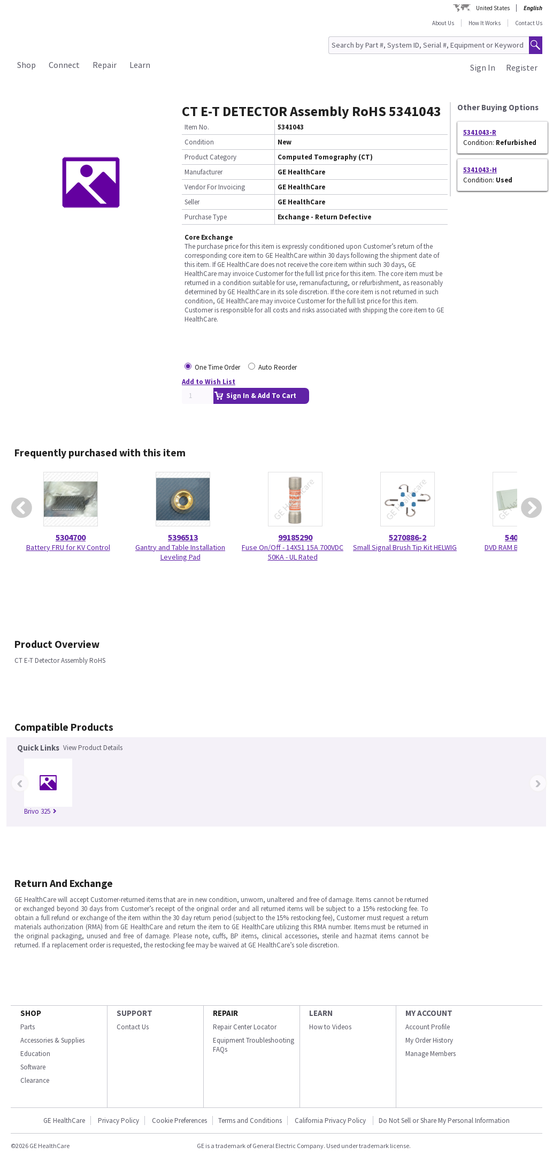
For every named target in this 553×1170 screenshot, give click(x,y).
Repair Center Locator (244, 1026)
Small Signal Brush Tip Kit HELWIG (405, 547)
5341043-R (479, 132)
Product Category (210, 157)
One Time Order (217, 367)
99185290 (295, 537)
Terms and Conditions (250, 1120)
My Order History (429, 1040)
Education (35, 1053)
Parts (27, 1026)
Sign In (482, 67)
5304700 (71, 537)
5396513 (183, 537)
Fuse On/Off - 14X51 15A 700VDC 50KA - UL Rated (292, 552)
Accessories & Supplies (52, 1040)
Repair (105, 64)
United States (493, 8)
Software (32, 1067)
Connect (64, 64)
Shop (26, 64)
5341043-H (480, 169)
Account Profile (427, 1026)
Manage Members (430, 1053)
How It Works (484, 23)
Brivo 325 (40, 811)
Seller (192, 202)
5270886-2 (407, 537)
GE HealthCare (64, 1120)
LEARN (321, 1013)
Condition (199, 142)
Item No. (197, 127)
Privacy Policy (118, 1120)
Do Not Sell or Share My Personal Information (444, 1120)
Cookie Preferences (179, 1120)
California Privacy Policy (331, 1120)
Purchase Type (206, 216)
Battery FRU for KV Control (68, 547)
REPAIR (225, 1013)
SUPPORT (134, 1013)
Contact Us (528, 23)
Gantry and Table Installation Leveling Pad (180, 552)
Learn (139, 64)
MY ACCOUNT (428, 1013)
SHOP (30, 1013)
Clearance (34, 1080)
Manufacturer (203, 172)
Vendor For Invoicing (215, 187)
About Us (443, 23)
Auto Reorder (277, 367)
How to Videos (330, 1026)
